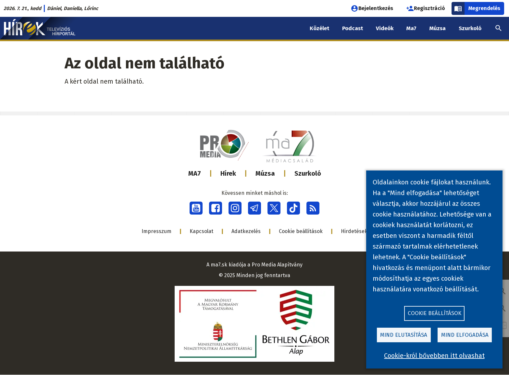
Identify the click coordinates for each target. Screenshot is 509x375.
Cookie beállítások (301, 231)
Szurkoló (307, 173)
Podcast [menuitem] (352, 28)
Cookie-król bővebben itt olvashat (434, 355)
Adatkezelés (246, 231)
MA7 (194, 173)
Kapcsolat (201, 231)
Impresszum (156, 231)
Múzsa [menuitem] (437, 28)
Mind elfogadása (465, 334)
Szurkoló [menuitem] (470, 28)
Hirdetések (354, 231)
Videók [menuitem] (384, 28)
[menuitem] (498, 28)
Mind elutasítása (403, 334)
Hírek (228, 173)
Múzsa (265, 173)
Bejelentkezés (372, 8)
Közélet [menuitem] (319, 28)
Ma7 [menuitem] (411, 28)
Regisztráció (425, 8)
